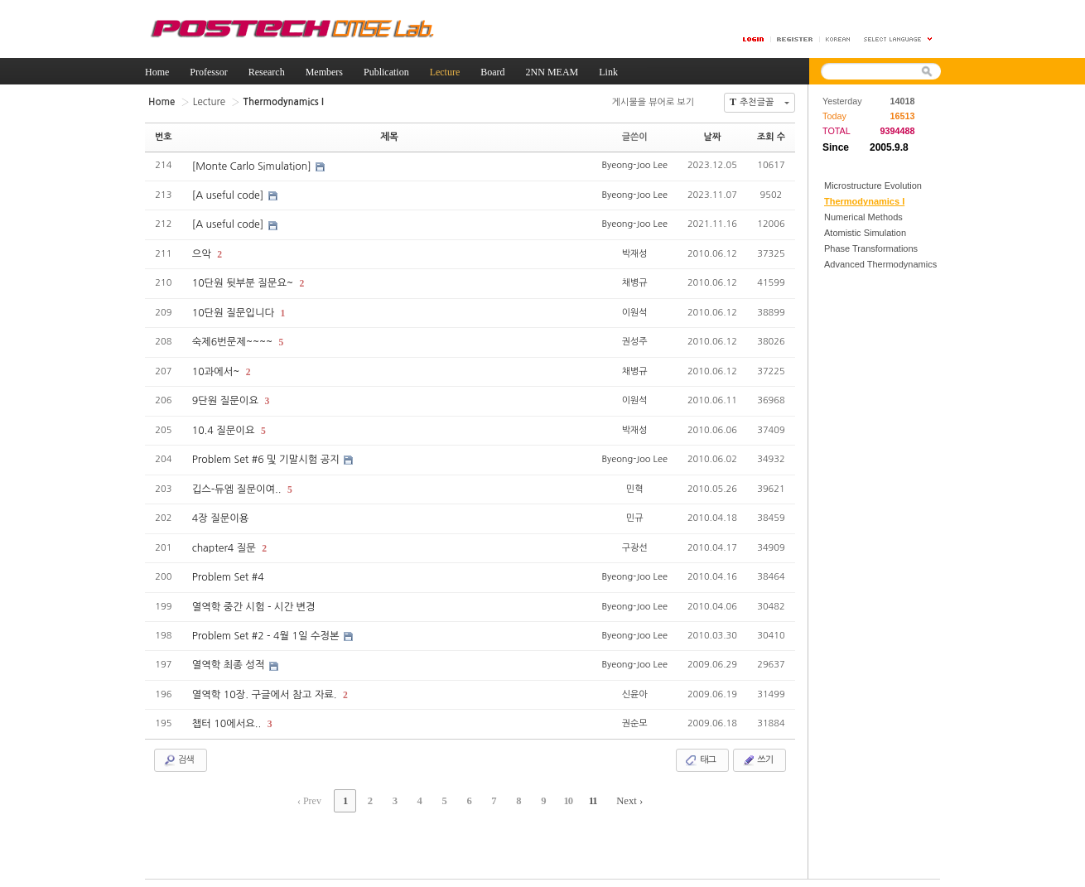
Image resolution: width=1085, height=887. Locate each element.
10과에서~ (217, 369)
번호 (163, 136)
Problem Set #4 (227, 571)
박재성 (635, 251)
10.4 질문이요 (224, 426)
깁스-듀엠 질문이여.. (237, 484)
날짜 (712, 136)
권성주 (635, 338)
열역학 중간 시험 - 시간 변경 (252, 600)
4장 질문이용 (220, 513)
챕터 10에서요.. (227, 716)
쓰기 (757, 752)
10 (560, 792)
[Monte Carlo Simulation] (251, 166)
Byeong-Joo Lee (634, 164)
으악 (203, 253)
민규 (635, 512)
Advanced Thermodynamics (880, 264)
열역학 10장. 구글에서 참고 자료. (264, 687)
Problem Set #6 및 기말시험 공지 (265, 455)
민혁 (635, 483)
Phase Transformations (871, 248)
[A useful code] (228, 195)
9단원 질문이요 (226, 398)
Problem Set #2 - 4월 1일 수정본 (265, 629)
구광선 (635, 541)
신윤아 (635, 686)
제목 (389, 136)
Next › (617, 792)
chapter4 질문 (225, 542)
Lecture (206, 101)
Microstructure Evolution (873, 185)
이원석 (635, 309)
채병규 (635, 280)
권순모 (635, 715)
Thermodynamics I (864, 201)
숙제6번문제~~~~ (232, 340)
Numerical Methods (863, 217)
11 (582, 792)
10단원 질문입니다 (233, 311)
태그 (700, 752)
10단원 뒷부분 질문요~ (243, 282)
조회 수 (771, 136)
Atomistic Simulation (865, 233)
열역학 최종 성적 (229, 658)
